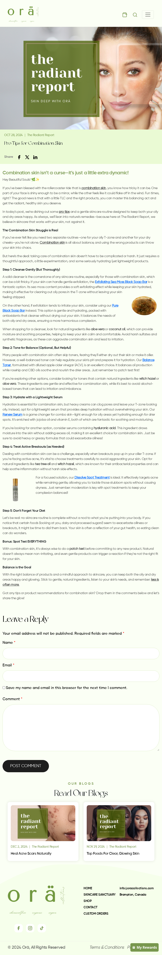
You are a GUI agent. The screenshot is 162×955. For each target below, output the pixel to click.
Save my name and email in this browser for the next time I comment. (66, 688)
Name (9, 643)
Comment (12, 699)
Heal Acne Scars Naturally (31, 853)
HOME (88, 888)
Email (8, 665)
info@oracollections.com (137, 888)
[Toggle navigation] (148, 14)
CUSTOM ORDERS (96, 913)
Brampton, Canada (133, 894)
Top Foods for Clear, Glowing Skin (113, 853)
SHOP (88, 901)
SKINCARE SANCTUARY (100, 894)
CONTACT (90, 907)
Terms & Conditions (106, 947)
